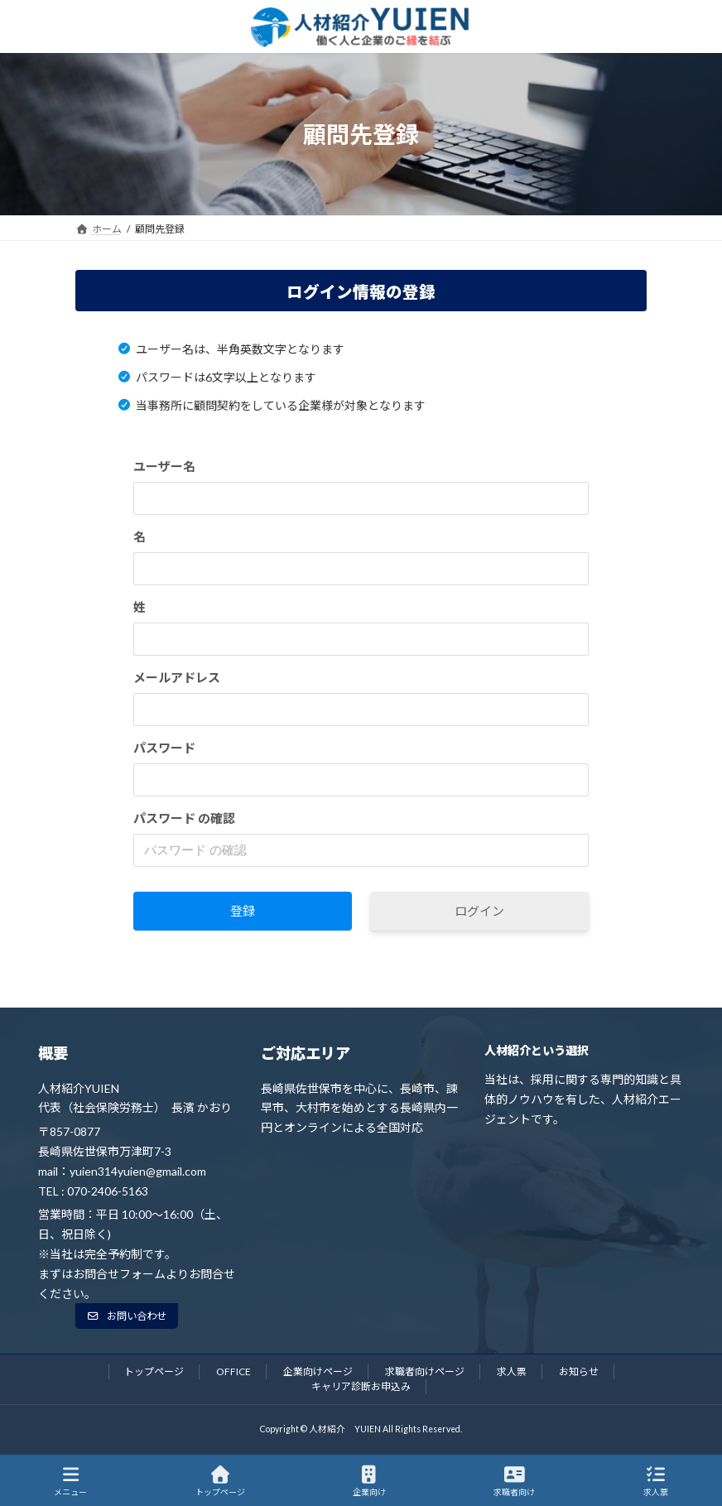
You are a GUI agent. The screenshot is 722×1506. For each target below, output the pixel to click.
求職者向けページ (424, 1371)
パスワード (164, 747)
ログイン (479, 910)
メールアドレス (176, 677)
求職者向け (514, 1481)
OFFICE (233, 1371)
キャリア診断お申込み (361, 1386)
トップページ (154, 1371)
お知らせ (579, 1371)
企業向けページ (318, 1371)
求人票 (512, 1371)
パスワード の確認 (184, 818)
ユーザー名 (164, 466)
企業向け (369, 1481)
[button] (126, 1316)
